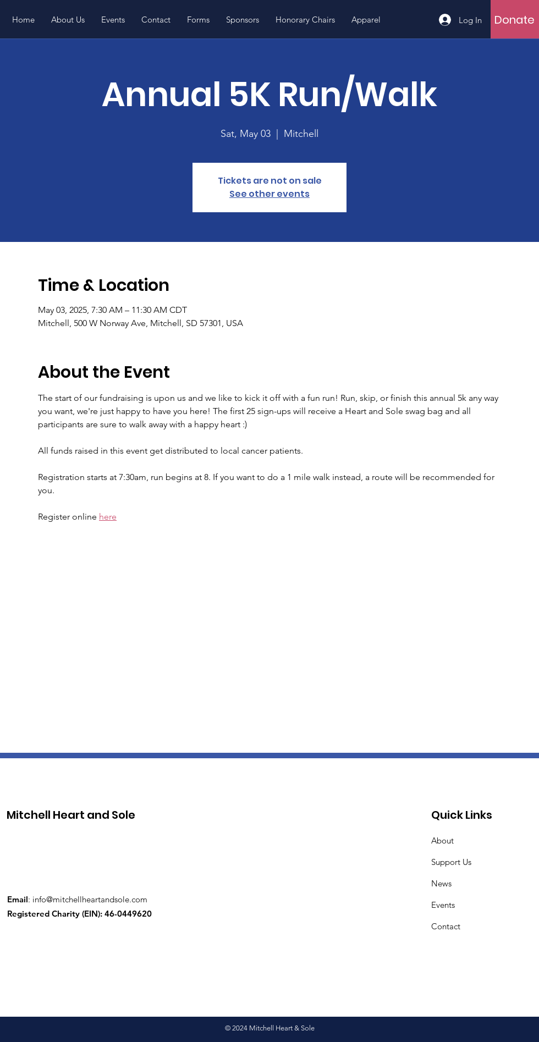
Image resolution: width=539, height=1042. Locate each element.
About (442, 840)
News (441, 883)
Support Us (451, 862)
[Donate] (514, 20)
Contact (445, 926)
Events (443, 905)
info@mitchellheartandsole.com (89, 899)
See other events (269, 194)
